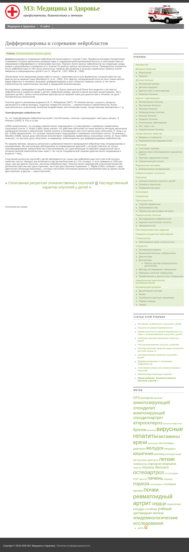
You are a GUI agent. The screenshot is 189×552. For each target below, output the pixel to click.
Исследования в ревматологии (155, 219)
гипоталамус (166, 443)
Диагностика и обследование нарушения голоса (160, 153)
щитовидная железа (148, 513)
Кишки (142, 294)
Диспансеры (145, 260)
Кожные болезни (147, 115)
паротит (143, 479)
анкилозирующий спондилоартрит (149, 415)
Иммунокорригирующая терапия (155, 374)
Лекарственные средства (149, 133)
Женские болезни (148, 109)
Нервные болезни (148, 94)
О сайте (45, 26)
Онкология (141, 177)
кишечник (143, 453)
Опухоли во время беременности (155, 328)
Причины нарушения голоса (153, 158)
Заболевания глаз (148, 207)
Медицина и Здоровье (21, 26)
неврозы (137, 467)
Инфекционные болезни (151, 112)
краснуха (152, 460)
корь (144, 460)
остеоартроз (148, 472)
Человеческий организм (148, 287)
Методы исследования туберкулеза (157, 269)
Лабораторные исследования (154, 169)
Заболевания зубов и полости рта (157, 242)
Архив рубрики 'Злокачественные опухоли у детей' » (157, 379)
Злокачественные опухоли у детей (33, 53)
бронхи (139, 429)
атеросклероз (147, 422)
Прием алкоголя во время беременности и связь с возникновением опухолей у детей (160, 332)
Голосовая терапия (149, 148)
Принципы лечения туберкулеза (156, 273)
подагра (141, 483)
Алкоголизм (145, 72)
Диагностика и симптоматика (154, 90)
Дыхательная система (150, 291)
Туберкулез (142, 246)
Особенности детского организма (156, 297)
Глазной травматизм (149, 204)
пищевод (168, 479)
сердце (142, 304)
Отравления (142, 196)
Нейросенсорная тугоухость (150, 173)
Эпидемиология (147, 225)
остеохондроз (171, 473)
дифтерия (139, 448)
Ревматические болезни (148, 215)
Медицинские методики (148, 165)
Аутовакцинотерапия (150, 249)
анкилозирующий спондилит (151, 405)
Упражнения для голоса (151, 161)
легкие (167, 459)
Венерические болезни (151, 102)
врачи (140, 442)
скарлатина (174, 504)
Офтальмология (144, 200)
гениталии (153, 443)
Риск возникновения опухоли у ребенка (158, 344)
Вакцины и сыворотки (150, 137)
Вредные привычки (146, 69)
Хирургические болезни (151, 129)
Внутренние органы (149, 84)
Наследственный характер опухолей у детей (85, 185)
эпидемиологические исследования (155, 520)
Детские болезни (144, 80)
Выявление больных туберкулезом (157, 253)
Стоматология (143, 238)
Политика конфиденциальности (73, 545)
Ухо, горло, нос (147, 126)
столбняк (151, 509)
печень (155, 478)
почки (151, 489)
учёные (165, 508)
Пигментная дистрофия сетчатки (156, 211)
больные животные (172, 423)
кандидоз (170, 448)
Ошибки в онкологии (150, 184)
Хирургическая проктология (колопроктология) (150, 281)
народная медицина (162, 463)
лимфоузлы (140, 463)
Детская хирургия (148, 87)
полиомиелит (156, 484)
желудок (154, 448)
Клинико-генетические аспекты (155, 222)
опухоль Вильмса (155, 467)
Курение (143, 76)
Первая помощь (147, 301)
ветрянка (151, 430)
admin (141, 528)
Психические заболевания (153, 122)
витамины (169, 436)
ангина (158, 398)
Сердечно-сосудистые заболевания (154, 234)
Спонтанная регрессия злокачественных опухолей (51, 183)
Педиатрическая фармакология (155, 140)
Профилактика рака (149, 188)
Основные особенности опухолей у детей (159, 324)
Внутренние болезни (150, 105)
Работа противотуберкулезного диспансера (160, 264)
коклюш (159, 454)
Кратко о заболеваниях (148, 98)
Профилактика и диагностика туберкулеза (161, 276)
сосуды (138, 509)
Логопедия (141, 145)
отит (135, 478)
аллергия (146, 398)
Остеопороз (142, 192)
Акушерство (142, 64)
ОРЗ (136, 398)
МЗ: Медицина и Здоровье (61, 8)
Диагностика (145, 256)
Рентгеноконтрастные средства (152, 230)
